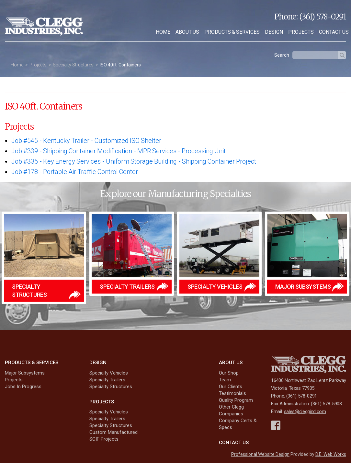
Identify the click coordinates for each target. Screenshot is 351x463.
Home (163, 32)
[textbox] (315, 55)
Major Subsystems (25, 373)
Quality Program (236, 400)
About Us (187, 32)
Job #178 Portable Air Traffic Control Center (74, 172)
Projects (301, 32)
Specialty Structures (73, 64)
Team (225, 380)
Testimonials (232, 393)
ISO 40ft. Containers (120, 64)
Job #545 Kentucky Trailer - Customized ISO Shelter (86, 141)
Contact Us (234, 443)
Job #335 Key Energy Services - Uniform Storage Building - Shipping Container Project (133, 161)
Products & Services (232, 32)
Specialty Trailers (107, 380)
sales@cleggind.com (305, 411)
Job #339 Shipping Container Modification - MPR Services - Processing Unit (118, 151)
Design (274, 32)
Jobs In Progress (23, 386)
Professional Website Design (260, 454)
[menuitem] (163, 32)
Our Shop (229, 373)
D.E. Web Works (330, 454)
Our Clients (230, 386)
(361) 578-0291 (322, 17)
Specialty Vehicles (108, 373)
